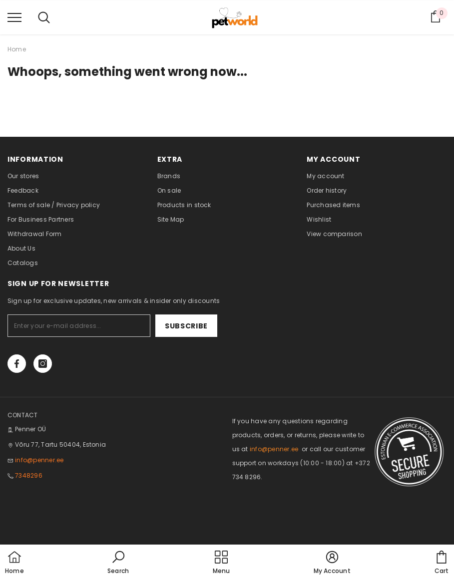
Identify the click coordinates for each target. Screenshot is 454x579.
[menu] (14, 17)
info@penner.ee (39, 460)
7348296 (28, 475)
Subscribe (186, 326)
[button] (118, 563)
